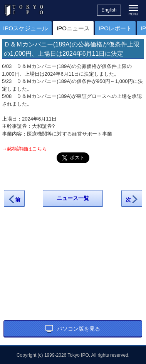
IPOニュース (73, 28)
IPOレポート (115, 28)
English (108, 10)
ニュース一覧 (73, 198)
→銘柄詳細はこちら (24, 149)
